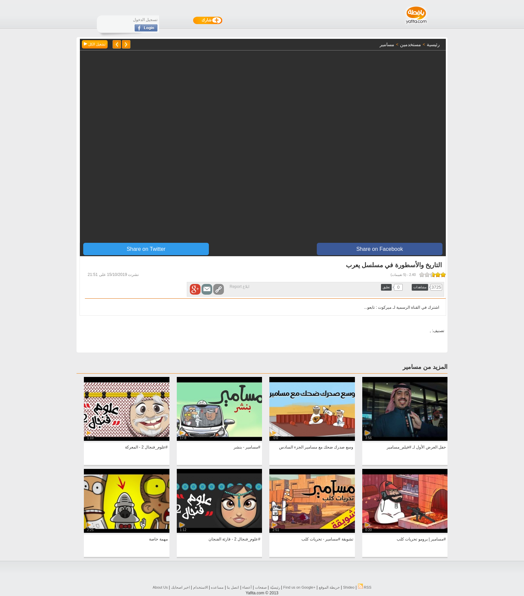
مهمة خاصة (158, 539)
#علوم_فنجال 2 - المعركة (146, 447)
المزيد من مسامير (425, 367)
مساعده (217, 587)
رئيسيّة (275, 587)
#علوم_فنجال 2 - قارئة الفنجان (234, 539)
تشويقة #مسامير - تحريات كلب (327, 539)
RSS (365, 587)
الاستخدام (200, 587)
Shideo (348, 587)
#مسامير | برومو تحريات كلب (421, 539)
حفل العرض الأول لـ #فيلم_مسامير (416, 447)
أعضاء (247, 587)
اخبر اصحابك (180, 587)
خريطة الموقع (329, 587)
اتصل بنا (233, 587)
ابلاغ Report (239, 286)
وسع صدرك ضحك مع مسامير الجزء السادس (316, 447)
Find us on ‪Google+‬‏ (299, 587)
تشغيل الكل (95, 44)
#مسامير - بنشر (247, 447)
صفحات (261, 587)
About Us (160, 587)
